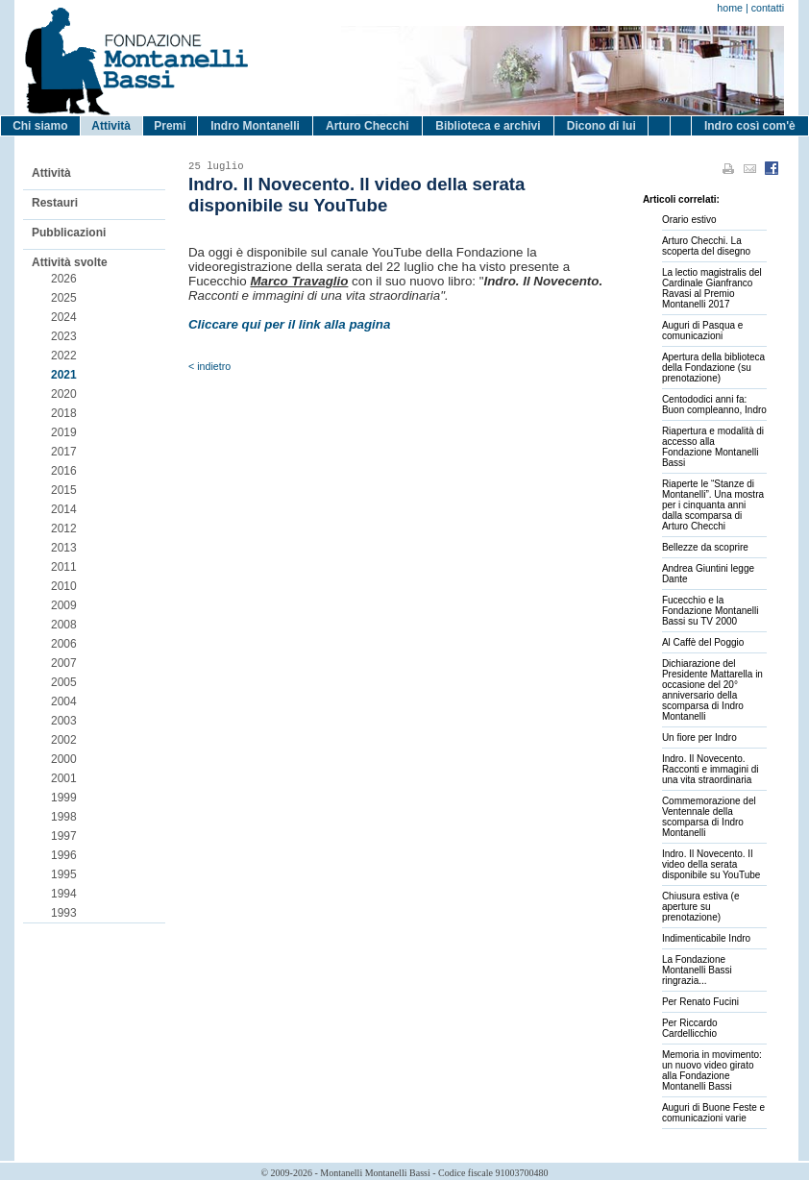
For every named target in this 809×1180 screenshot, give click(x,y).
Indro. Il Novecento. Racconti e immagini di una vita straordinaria (710, 769)
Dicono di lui (601, 126)
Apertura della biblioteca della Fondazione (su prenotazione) (713, 367)
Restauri (55, 202)
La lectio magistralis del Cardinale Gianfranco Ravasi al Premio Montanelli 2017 (712, 288)
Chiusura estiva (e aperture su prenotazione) (701, 906)
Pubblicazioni (69, 232)
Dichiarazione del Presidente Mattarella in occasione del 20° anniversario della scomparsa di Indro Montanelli (712, 690)
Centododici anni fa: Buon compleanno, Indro (714, 404)
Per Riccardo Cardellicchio (690, 1028)
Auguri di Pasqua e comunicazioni (703, 330)
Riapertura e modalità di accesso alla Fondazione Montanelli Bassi (713, 447)
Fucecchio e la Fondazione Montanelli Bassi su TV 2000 (710, 611)
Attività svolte (70, 262)
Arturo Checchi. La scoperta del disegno (706, 246)
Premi (169, 126)
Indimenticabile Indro (706, 938)
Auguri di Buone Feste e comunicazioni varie (713, 1112)
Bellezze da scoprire (705, 547)
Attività (111, 126)
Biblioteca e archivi (487, 126)
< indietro (209, 366)
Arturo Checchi (367, 126)
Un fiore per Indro (699, 737)
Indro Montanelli (255, 126)
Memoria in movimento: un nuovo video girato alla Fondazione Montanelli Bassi (712, 1070)
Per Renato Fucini (700, 1001)
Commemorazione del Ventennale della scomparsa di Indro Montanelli (709, 817)
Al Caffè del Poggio (703, 642)
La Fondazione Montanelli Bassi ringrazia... (697, 970)
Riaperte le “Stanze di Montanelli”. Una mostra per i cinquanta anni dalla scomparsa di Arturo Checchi (713, 505)
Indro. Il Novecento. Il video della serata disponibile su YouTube (711, 864)
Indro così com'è (750, 126)
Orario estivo (689, 219)
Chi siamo (39, 126)
